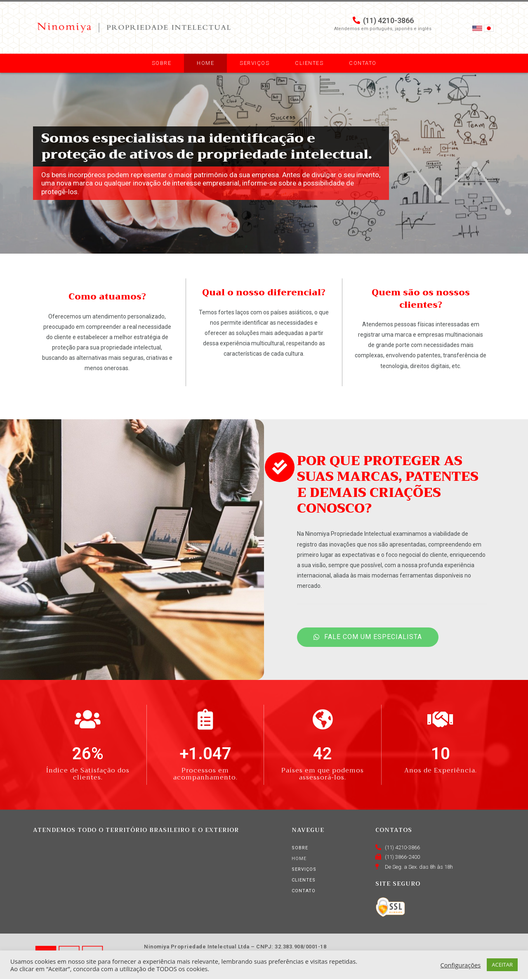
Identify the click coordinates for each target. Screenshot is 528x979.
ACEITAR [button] (502, 964)
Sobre (162, 63)
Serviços (254, 63)
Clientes (309, 63)
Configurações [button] (461, 965)
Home (205, 63)
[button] (367, 637)
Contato (363, 63)
